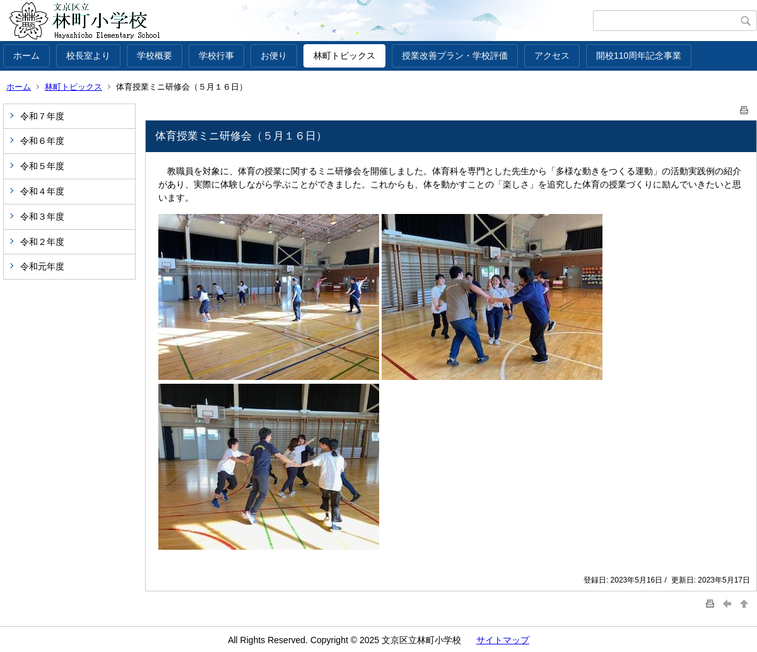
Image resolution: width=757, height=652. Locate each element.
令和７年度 (42, 116)
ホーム (26, 55)
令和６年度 (42, 141)
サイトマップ (502, 640)
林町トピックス (344, 55)
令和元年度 (42, 266)
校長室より (88, 55)
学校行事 (216, 55)
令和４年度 (42, 191)
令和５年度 (42, 166)
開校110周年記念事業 (638, 55)
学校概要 (154, 55)
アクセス (552, 55)
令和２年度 (42, 242)
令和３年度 (42, 216)
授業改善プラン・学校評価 (455, 55)
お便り (274, 55)
